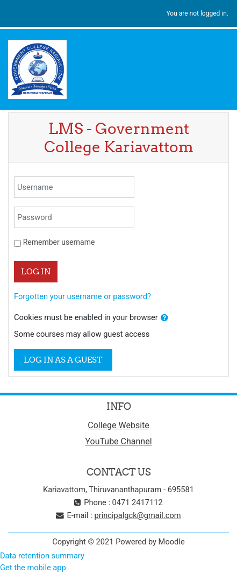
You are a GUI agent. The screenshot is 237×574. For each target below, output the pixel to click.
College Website (118, 425)
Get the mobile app (33, 567)
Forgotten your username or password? (82, 296)
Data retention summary (42, 556)
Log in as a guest (63, 360)
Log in (36, 271)
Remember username (59, 242)
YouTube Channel (118, 441)
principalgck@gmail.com (138, 515)
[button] (164, 317)
